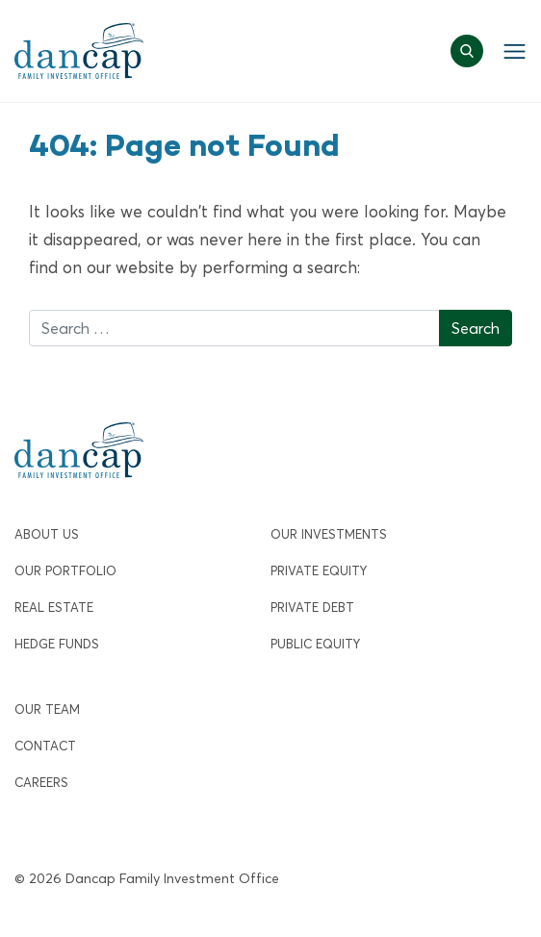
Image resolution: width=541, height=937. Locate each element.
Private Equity (318, 571)
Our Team (47, 709)
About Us (46, 534)
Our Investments (328, 534)
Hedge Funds (56, 644)
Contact (45, 746)
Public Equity (315, 644)
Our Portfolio (65, 571)
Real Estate (53, 607)
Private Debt (312, 607)
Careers (41, 782)
